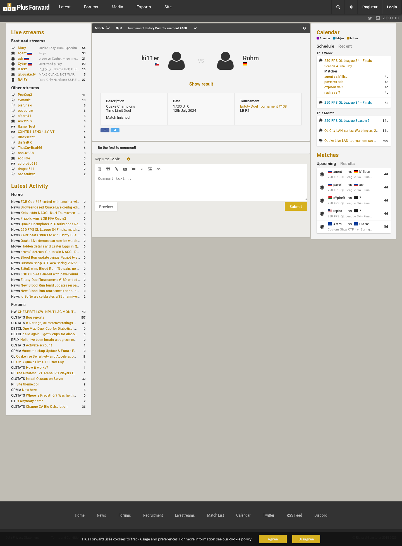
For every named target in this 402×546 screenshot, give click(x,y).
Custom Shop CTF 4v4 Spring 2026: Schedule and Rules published (73, 263)
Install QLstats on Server (44, 379)
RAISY (22, 80)
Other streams (25, 87)
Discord (320, 515)
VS (201, 61)
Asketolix (25, 121)
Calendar (328, 32)
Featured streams (28, 40)
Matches (328, 155)
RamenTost (26, 126)
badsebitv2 (26, 174)
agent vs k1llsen (337, 77)
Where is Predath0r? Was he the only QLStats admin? (67, 395)
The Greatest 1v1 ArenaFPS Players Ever (47, 373)
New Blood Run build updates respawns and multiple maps (66, 285)
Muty (22, 48)
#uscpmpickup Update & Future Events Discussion (61, 351)
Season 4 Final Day (338, 66)
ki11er (150, 58)
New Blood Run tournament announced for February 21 (64, 291)
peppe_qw (26, 111)
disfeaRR (25, 142)
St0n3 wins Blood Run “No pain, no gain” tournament (62, 269)
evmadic (24, 100)
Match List (215, 515)
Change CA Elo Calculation (47, 407)
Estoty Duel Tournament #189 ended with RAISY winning (65, 280)
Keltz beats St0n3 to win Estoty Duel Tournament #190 (63, 235)
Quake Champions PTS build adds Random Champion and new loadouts (76, 224)
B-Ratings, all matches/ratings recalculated (59, 323)
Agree (273, 539)
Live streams (27, 32)
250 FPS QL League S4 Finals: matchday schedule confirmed (67, 230)
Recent (345, 46)
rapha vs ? (332, 92)
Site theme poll (28, 384)
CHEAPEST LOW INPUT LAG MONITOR (48, 312)
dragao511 (26, 169)
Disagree (306, 539)
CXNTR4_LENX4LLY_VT (36, 132)
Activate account (39, 345)
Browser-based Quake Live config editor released (58, 207)
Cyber (25, 64)
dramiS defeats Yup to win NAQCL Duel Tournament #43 (64, 252)
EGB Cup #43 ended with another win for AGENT (58, 202)
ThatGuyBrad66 (30, 148)
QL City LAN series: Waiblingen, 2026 (353, 131)
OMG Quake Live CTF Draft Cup (40, 362)
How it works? (37, 368)
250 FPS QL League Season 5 (347, 121)
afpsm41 (25, 116)
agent (25, 53)
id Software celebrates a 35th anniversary (52, 297)
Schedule (325, 46)
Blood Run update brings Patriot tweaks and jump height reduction (73, 257)
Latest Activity (29, 186)
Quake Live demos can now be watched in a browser (61, 241)
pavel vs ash (333, 82)
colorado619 (28, 164)
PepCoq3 (25, 95)
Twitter (268, 515)
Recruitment (153, 515)
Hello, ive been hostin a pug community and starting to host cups (71, 340)
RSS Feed (294, 515)
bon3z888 (26, 153)
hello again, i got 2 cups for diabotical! (52, 334)
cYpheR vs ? (333, 87)
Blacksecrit (26, 137)
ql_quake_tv (27, 74)
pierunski (25, 105)
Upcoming (326, 163)
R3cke (22, 69)
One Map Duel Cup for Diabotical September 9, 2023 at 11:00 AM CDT (77, 329)
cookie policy (240, 539)
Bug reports (35, 317)
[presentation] (137, 227)
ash (23, 58)
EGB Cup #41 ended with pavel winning (51, 274)
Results (347, 163)
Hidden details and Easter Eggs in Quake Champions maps (66, 246)
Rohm (251, 58)
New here (29, 390)
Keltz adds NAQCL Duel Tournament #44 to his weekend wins (68, 213)
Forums (18, 304)
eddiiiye (24, 158)
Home (17, 194)
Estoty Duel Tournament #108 (263, 106)
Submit (296, 210)
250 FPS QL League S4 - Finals (348, 61)
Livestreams (185, 515)
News (101, 515)
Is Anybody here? (29, 401)
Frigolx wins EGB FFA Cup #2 (43, 218)
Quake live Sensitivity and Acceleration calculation (55, 356)
